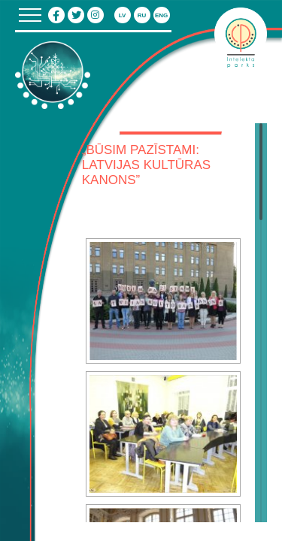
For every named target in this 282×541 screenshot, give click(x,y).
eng (161, 15)
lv (122, 15)
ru (142, 15)
